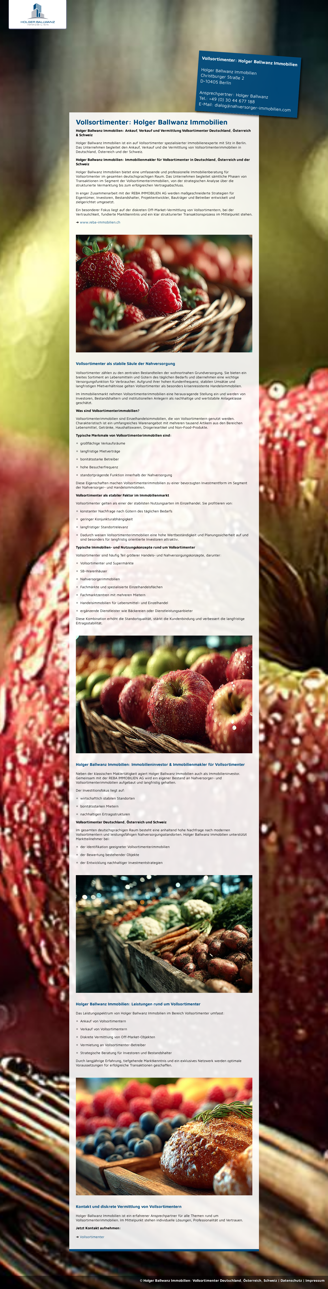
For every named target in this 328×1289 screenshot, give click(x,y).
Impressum (315, 1280)
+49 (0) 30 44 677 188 (232, 100)
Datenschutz (291, 1280)
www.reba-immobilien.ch (100, 222)
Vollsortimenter (92, 1237)
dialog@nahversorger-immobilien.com (252, 107)
